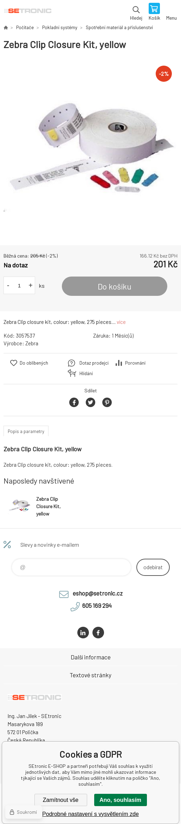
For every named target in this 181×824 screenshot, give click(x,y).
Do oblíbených (34, 363)
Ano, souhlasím (120, 800)
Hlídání (86, 373)
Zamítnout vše (60, 800)
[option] (90, 148)
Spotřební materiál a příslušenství (119, 27)
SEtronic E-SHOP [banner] (28, 12)
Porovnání (135, 363)
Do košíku (114, 286)
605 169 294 (97, 605)
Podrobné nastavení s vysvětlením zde (90, 814)
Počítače (25, 27)
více (121, 322)
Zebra (31, 343)
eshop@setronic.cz (98, 593)
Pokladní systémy (59, 27)
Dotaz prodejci (94, 363)
